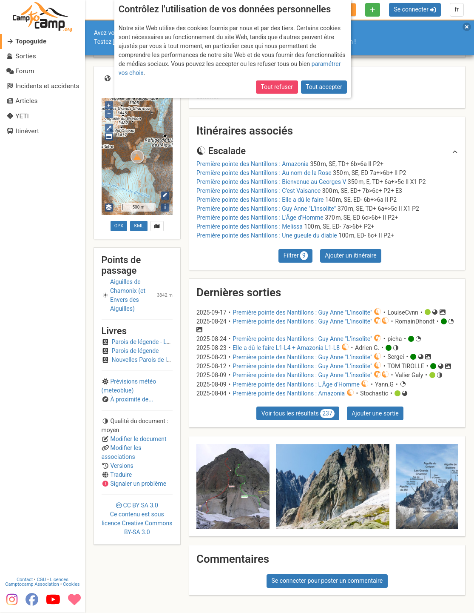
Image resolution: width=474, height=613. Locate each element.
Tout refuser (277, 86)
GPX (118, 226)
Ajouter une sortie (375, 413)
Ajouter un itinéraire (350, 255)
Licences (59, 580)
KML (138, 226)
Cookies (71, 584)
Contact (25, 580)
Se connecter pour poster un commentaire (327, 580)
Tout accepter (324, 86)
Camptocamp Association (32, 584)
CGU (41, 580)
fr (456, 9)
